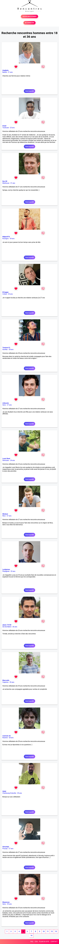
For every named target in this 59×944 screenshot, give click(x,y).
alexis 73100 (6, 625)
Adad (4, 791)
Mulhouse (5, 183)
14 (31, 935)
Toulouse (5, 128)
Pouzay (4, 848)
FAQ (31, 941)
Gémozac (5, 460)
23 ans (12, 128)
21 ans (10, 72)
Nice (4, 516)
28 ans (11, 349)
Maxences (6, 902)
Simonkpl (5, 847)
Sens (4, 405)
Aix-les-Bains (6, 627)
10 (44, 931)
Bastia (4, 72)
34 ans (12, 238)
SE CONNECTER (29, 22)
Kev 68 (4, 181)
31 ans (12, 183)
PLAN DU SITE (44, 941)
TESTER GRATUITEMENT (29, 16)
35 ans (12, 682)
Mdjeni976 (6, 237)
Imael (4, 126)
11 (48, 931)
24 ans (12, 460)
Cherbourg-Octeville (9, 793)
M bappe (5, 292)
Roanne (5, 738)
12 (52, 931)
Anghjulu (5, 70)
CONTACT (54, 941)
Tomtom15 (6, 348)
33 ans (10, 294)
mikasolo (5, 403)
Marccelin (5, 680)
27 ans (9, 405)
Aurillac (5, 349)
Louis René (6, 458)
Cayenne (5, 682)
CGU (36, 941)
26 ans (15, 627)
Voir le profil (29, 91)
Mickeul (5, 514)
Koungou (5, 238)
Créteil (4, 294)
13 (56, 931)
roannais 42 (6, 736)
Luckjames (6, 569)
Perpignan (5, 571)
